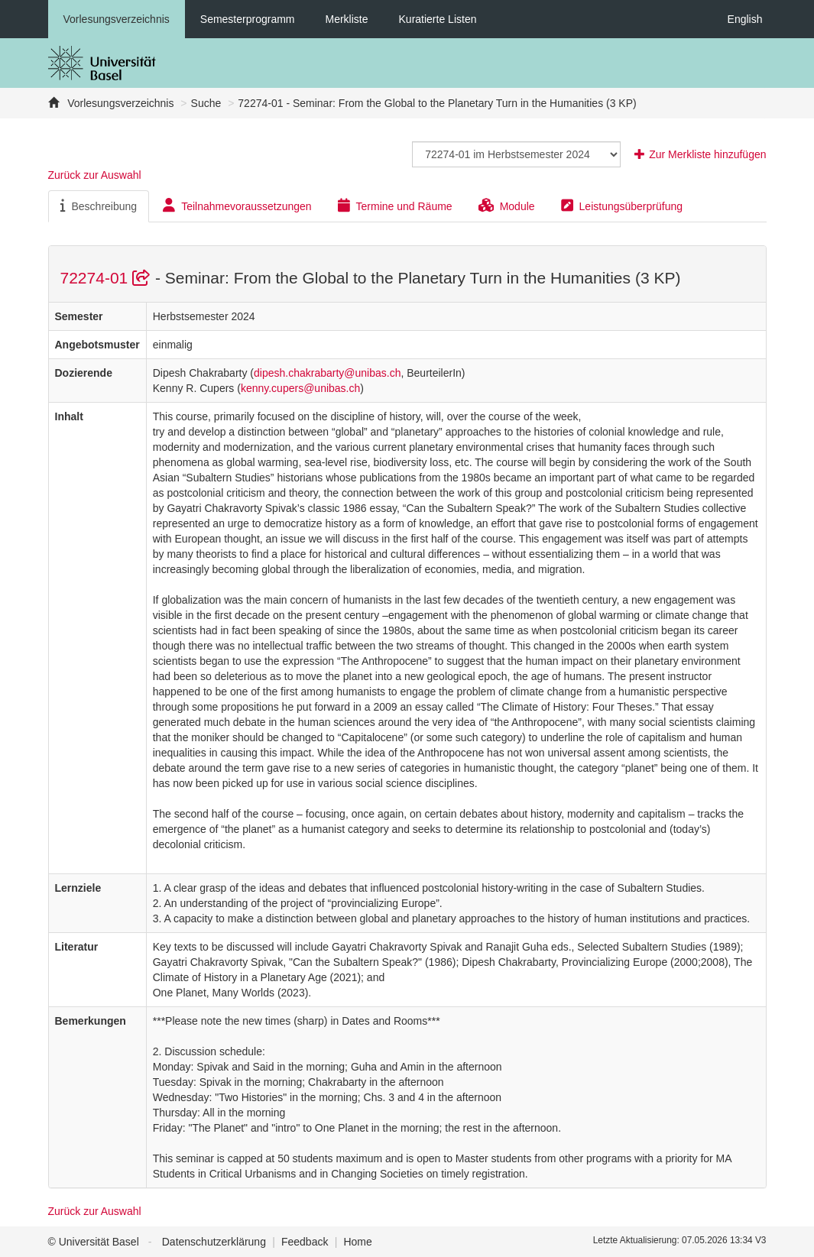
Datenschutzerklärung (214, 1242)
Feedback (304, 1242)
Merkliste (347, 19)
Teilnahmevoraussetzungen (237, 205)
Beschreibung (99, 205)
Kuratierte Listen (438, 19)
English (745, 19)
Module (506, 205)
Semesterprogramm (247, 19)
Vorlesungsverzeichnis (116, 19)
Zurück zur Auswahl (94, 175)
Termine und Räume (395, 205)
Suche (206, 103)
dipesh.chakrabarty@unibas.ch (327, 373)
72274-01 (107, 278)
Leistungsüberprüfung (622, 205)
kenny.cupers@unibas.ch (300, 388)
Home (357, 1242)
